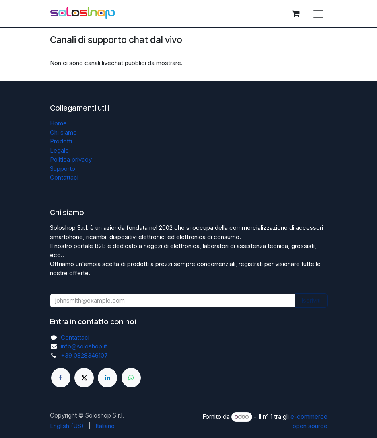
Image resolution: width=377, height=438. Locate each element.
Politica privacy (71, 159)
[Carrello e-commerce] (296, 13)
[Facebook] (60, 377)
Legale (59, 150)
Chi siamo (63, 132)
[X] (84, 377)
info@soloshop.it (84, 346)
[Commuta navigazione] (318, 13)
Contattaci (64, 177)
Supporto (62, 168)
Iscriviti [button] (311, 300)
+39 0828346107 (84, 355)
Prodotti (61, 141)
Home (58, 123)
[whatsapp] (131, 377)
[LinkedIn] (107, 377)
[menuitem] (67, 426)
